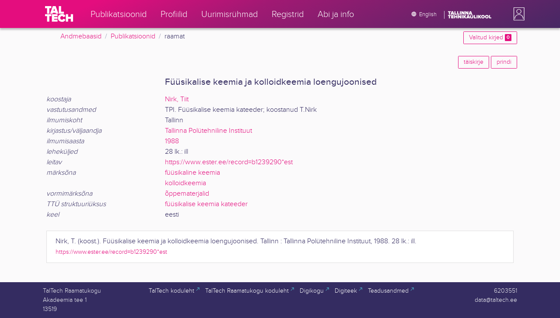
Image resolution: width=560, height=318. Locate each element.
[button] (517, 14)
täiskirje (473, 62)
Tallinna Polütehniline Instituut (208, 131)
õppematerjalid (187, 194)
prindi (504, 62)
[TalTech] (59, 14)
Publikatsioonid (133, 36)
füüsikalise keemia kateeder (206, 204)
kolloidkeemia (185, 183)
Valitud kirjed (490, 37)
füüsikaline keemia (192, 173)
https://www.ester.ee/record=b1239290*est (229, 162)
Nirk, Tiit (177, 99)
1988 (172, 141)
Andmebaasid (81, 36)
